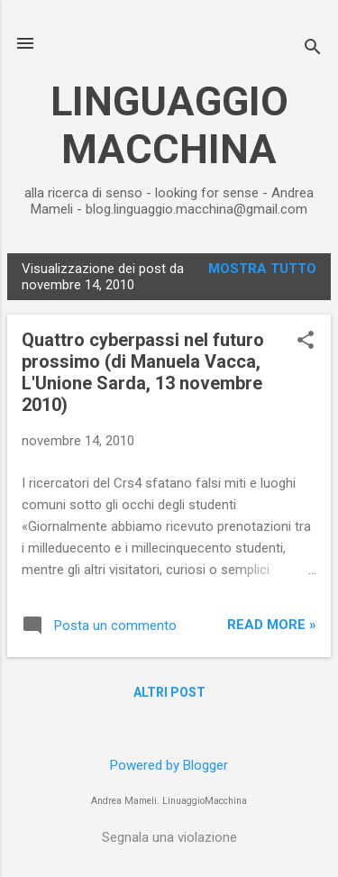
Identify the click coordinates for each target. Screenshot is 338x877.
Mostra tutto (262, 268)
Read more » (271, 625)
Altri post (169, 692)
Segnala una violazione (169, 837)
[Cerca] (313, 49)
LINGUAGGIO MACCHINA (169, 125)
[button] (305, 341)
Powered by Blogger (169, 765)
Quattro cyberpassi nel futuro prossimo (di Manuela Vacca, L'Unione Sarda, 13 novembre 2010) (143, 372)
